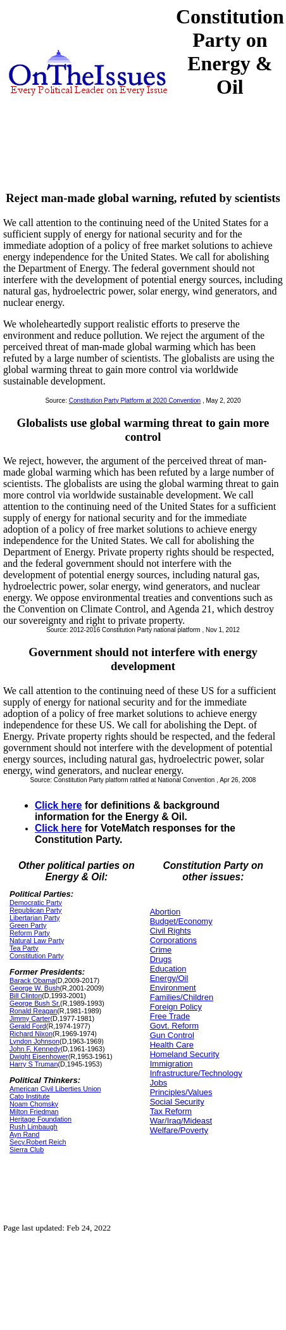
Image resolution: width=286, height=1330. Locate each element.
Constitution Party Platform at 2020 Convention (135, 400)
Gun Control (172, 1035)
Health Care (172, 1044)
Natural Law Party (36, 940)
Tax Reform (171, 1111)
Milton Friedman (34, 1111)
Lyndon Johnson (34, 1041)
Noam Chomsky (33, 1104)
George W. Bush (34, 988)
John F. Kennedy (35, 1049)
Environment (173, 987)
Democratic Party (35, 902)
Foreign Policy (176, 1006)
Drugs (161, 959)
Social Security (177, 1101)
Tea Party (24, 948)
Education (168, 968)
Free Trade (170, 1016)
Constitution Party (36, 956)
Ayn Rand (24, 1134)
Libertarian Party (34, 918)
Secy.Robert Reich (37, 1142)
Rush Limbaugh (33, 1126)
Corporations (173, 940)
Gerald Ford (27, 1026)
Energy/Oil (169, 978)
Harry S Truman (33, 1064)
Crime (161, 949)
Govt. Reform (174, 1025)
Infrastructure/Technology (196, 1073)
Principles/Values (181, 1092)
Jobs (158, 1082)
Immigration (171, 1063)
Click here (58, 805)
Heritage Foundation (40, 1119)
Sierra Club (26, 1149)
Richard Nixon (31, 1033)
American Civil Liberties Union (55, 1088)
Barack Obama (32, 980)
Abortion (165, 911)
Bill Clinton (25, 995)
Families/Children (181, 997)
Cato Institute (29, 1096)
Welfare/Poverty (179, 1130)
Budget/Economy (181, 921)
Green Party (27, 925)
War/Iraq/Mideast (181, 1120)
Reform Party (29, 933)
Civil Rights (170, 930)
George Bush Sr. (34, 1003)
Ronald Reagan (33, 1011)
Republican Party (35, 910)
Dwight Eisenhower (38, 1056)
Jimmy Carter (29, 1018)
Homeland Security (185, 1054)
